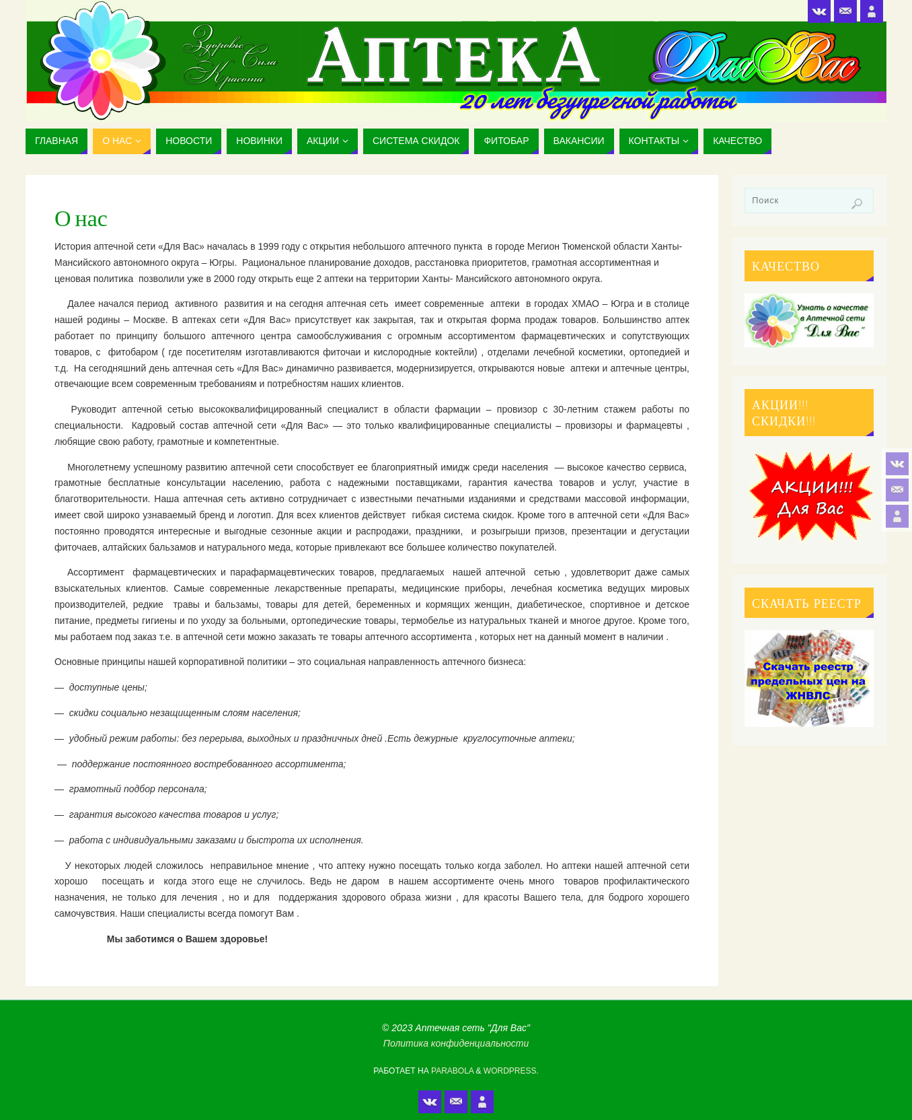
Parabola (452, 1071)
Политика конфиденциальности (456, 1043)
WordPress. (511, 1071)
